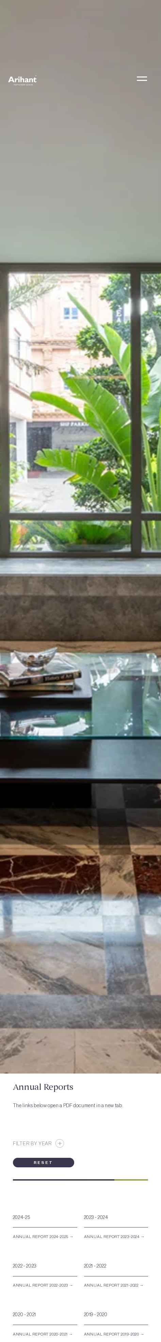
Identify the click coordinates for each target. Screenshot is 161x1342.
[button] (142, 80)
